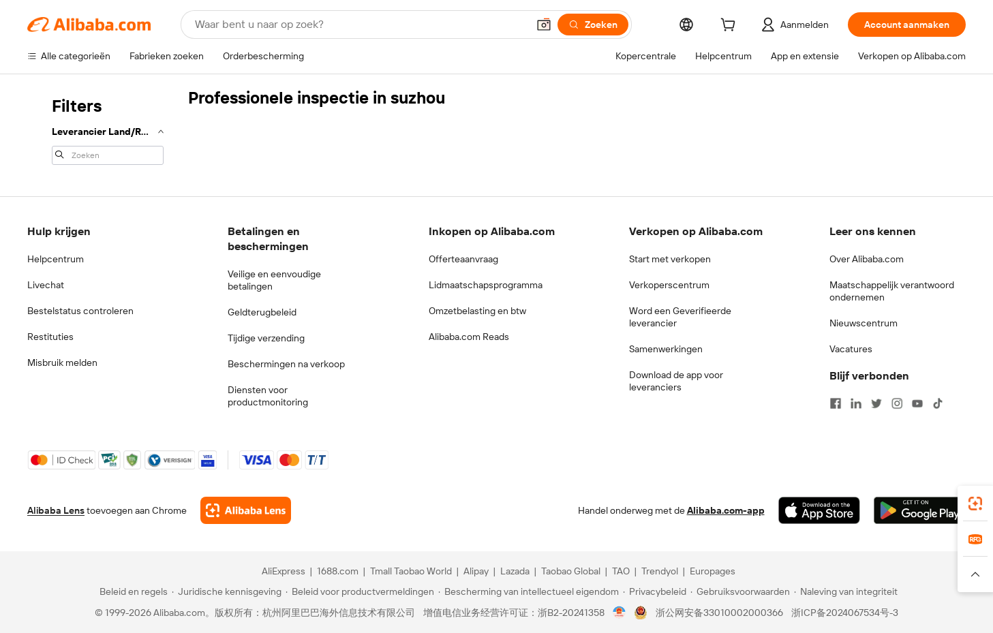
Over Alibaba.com (866, 258)
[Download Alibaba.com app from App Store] (819, 510)
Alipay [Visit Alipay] (476, 571)
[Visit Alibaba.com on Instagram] (897, 403)
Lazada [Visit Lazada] (515, 571)
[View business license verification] (619, 612)
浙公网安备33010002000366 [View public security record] (719, 612)
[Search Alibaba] (360, 24)
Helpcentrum (55, 258)
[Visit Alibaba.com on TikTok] (938, 403)
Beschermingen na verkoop (286, 363)
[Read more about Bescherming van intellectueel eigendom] (528, 591)
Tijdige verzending (266, 338)
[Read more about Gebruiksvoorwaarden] (740, 591)
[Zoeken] (592, 24)
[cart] (730, 26)
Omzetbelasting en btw (477, 310)
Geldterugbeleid (262, 312)
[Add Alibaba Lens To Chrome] (245, 510)
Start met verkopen (670, 258)
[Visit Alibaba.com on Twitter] (876, 403)
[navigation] (103, 129)
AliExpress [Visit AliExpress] (283, 571)
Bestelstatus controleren (80, 310)
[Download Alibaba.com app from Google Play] (920, 510)
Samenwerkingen (666, 348)
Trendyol (659, 571)
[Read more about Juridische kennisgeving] (226, 591)
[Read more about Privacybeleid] (654, 591)
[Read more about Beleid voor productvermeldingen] (360, 591)
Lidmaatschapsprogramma (486, 284)
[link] (975, 503)
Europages (712, 571)
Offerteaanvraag (463, 258)
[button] (544, 24)
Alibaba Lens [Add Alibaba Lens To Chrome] (56, 510)
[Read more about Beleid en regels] (131, 591)
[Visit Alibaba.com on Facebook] (835, 403)
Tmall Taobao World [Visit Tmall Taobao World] (411, 571)
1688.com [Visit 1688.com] (337, 571)
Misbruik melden (62, 362)
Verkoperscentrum (669, 284)
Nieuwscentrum (863, 323)
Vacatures (850, 348)
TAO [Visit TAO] (621, 571)
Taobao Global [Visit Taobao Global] (570, 571)
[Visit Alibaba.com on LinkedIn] (856, 403)
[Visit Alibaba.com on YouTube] (917, 403)
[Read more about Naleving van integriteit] (846, 591)
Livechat (45, 284)
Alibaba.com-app (726, 510)
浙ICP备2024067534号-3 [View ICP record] (844, 612)
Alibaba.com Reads (469, 336)
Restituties (50, 336)
